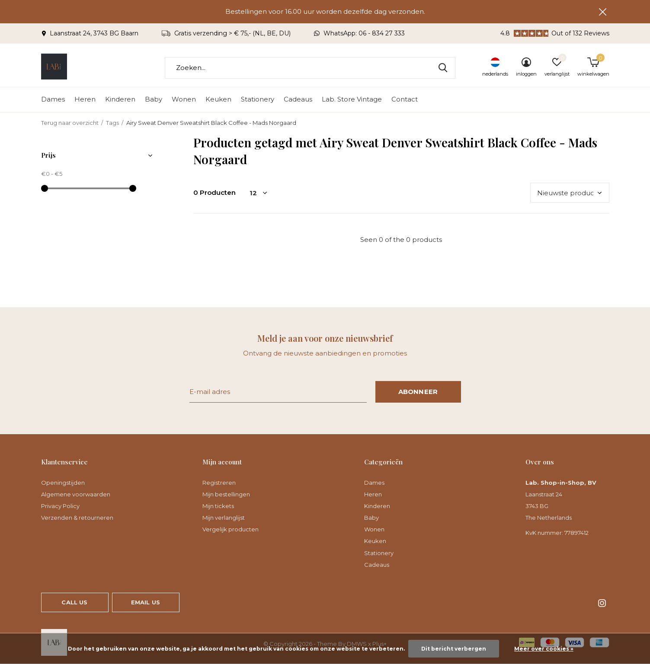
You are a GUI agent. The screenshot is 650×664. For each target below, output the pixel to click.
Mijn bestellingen (226, 494)
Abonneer (418, 392)
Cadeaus (298, 99)
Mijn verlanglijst (223, 517)
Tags (112, 122)
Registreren (219, 482)
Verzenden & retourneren (77, 517)
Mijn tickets (218, 505)
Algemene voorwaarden (75, 494)
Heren (85, 99)
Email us (145, 602)
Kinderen (120, 99)
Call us (74, 602)
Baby (153, 99)
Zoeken (443, 68)
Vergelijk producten (230, 529)
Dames (53, 99)
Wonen (184, 99)
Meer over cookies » (543, 648)
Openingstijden (63, 482)
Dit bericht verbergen (453, 648)
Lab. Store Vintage (352, 99)
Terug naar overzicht (70, 122)
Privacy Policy (60, 505)
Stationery (257, 99)
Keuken (218, 99)
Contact (404, 99)
